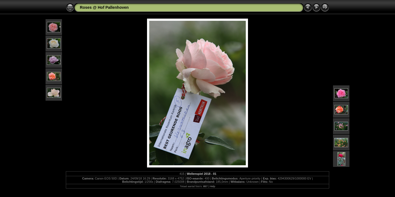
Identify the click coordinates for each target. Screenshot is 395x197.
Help (212, 186)
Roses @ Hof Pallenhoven (104, 7)
